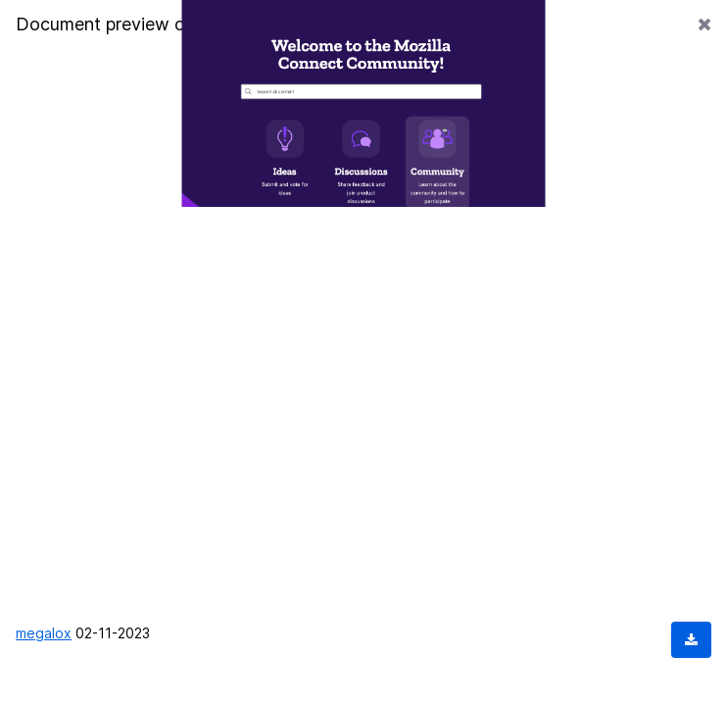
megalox (44, 633)
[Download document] (691, 640)
